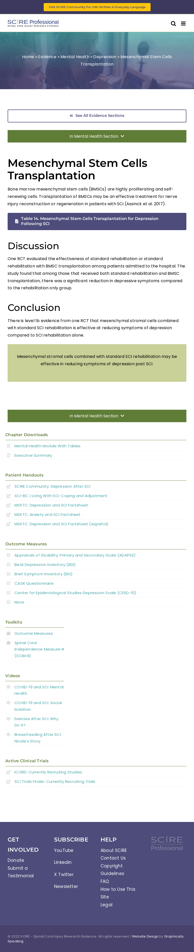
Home (28, 57)
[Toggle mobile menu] (183, 23)
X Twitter (64, 874)
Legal (106, 905)
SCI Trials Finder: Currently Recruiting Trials (54, 781)
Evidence (47, 57)
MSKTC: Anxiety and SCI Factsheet (47, 514)
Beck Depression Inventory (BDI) (45, 564)
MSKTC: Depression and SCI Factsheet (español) (61, 524)
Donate (16, 860)
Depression (104, 57)
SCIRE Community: (52, 486)
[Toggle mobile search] (173, 23)
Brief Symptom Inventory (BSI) (43, 574)
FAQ (105, 881)
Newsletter (66, 886)
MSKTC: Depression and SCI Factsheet (51, 505)
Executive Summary (33, 455)
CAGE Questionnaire (34, 583)
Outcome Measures (33, 633)
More (19, 602)
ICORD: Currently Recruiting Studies (48, 772)
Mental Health (74, 57)
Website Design (145, 936)
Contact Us (113, 858)
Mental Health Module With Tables (47, 446)
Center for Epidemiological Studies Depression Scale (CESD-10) (75, 592)
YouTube (63, 850)
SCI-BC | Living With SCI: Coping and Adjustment (60, 495)
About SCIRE (114, 850)
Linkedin (63, 862)
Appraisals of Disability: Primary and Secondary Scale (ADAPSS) (75, 555)
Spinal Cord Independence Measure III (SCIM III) (39, 649)
